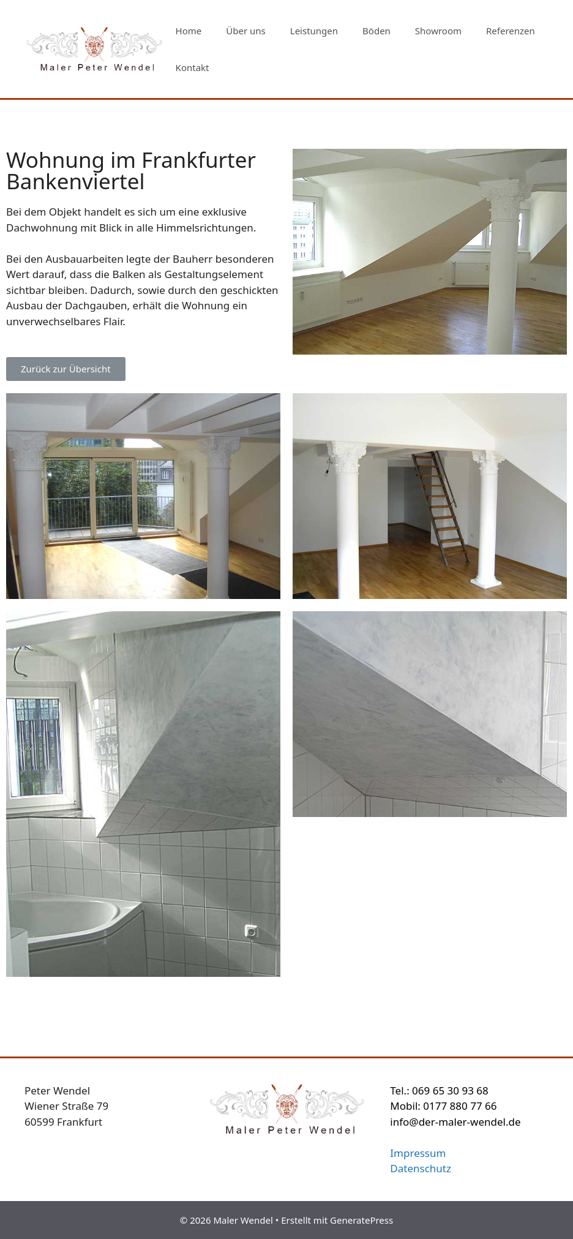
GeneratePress (361, 1220)
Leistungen (314, 30)
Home (189, 30)
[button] (65, 369)
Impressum (418, 1153)
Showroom (438, 30)
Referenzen (510, 30)
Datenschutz (420, 1168)
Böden (376, 30)
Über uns (245, 30)
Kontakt (192, 67)
